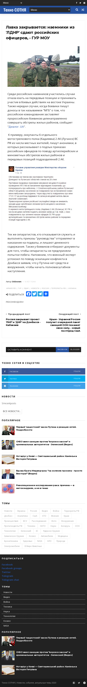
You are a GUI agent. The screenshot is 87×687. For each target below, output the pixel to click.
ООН (77, 526)
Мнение (55, 516)
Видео (45, 511)
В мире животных (33, 546)
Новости (8, 511)
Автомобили (47, 536)
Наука (53, 526)
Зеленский (26, 531)
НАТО (43, 526)
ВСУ (25, 521)
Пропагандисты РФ (13, 526)
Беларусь (65, 526)
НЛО (49, 541)
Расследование (39, 521)
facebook (62, 349)
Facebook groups (12, 568)
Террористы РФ (71, 511)
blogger (75, 349)
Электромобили (12, 546)
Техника (31, 526)
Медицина (63, 536)
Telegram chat (10, 579)
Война (56, 511)
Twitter (6, 572)
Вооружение (67, 521)
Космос (32, 536)
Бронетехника (11, 541)
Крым (66, 516)
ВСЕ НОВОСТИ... (12, 411)
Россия (33, 511)
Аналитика (22, 516)
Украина (21, 511)
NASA (39, 541)
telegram (41, 386)
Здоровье (27, 541)
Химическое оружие (14, 536)
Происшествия (11, 521)
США (35, 516)
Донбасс (8, 516)
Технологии (10, 531)
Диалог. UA (16, 126)
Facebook (7, 564)
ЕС (37, 531)
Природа (60, 541)
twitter (41, 378)
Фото (53, 521)
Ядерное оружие (51, 531)
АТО (44, 516)
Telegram (7, 575)
